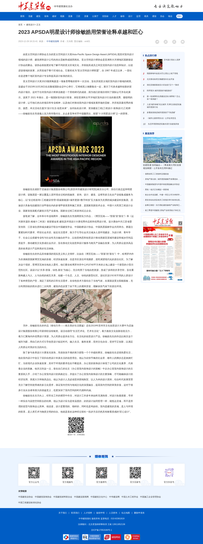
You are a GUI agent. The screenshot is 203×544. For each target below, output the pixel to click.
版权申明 (100, 513)
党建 (30, 16)
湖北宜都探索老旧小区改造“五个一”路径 (163, 85)
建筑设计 (30, 25)
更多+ (179, 16)
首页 (20, 25)
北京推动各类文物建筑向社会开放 (160, 79)
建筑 (38, 16)
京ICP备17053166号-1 (101, 530)
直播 (70, 16)
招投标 (105, 16)
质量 (86, 16)
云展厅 (95, 16)
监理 (138, 16)
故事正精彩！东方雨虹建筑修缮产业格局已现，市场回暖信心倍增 (171, 205)
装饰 (46, 16)
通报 (154, 16)
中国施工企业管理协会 (150, 497)
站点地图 (126, 513)
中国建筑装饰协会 (43, 497)
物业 (170, 16)
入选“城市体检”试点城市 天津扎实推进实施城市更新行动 (164, 105)
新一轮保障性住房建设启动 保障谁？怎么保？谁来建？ (163, 97)
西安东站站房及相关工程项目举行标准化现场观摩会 (166, 200)
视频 (62, 16)
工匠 (78, 16)
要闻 (22, 16)
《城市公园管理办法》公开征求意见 (161, 118)
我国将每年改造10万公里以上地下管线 (162, 73)
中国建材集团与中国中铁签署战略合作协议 (162, 184)
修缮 (122, 16)
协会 (162, 16)
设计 (130, 16)
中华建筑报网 (53, 41)
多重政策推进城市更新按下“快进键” (161, 112)
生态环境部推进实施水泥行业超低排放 (163, 124)
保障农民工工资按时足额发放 (157, 174)
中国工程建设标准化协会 (29, 502)
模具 (146, 16)
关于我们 (62, 513)
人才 (114, 16)
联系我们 (75, 513)
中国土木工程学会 (130, 497)
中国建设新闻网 (81, 497)
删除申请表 (139, 513)
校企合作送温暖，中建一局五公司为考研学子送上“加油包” (168, 195)
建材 (54, 16)
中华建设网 (114, 497)
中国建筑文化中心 (99, 497)
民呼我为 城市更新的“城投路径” (159, 91)
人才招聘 (88, 513)
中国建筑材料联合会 (62, 497)
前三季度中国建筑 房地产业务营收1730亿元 (163, 210)
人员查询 (113, 513)
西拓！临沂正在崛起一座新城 (157, 189)
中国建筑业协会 (25, 497)
